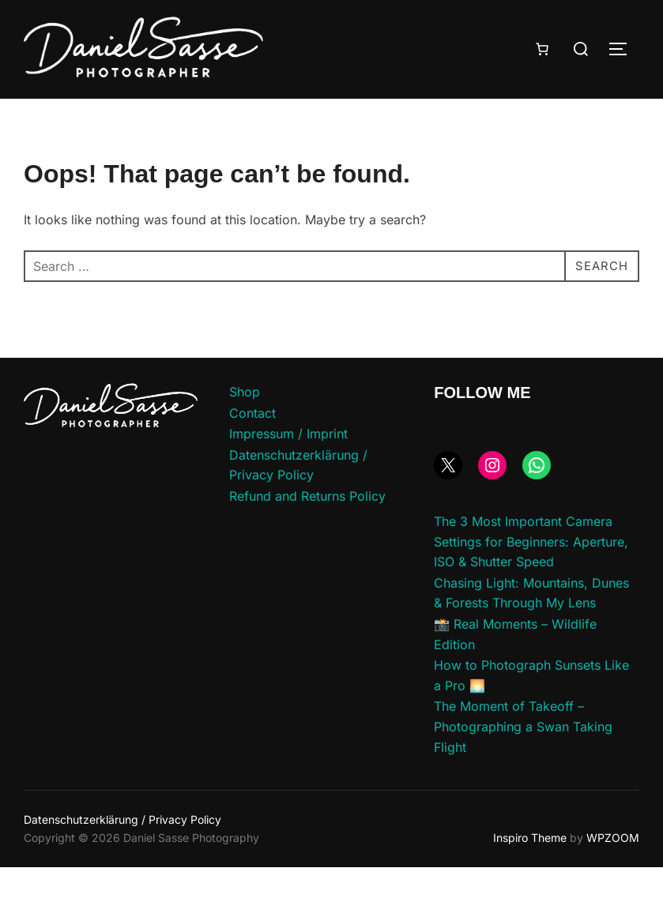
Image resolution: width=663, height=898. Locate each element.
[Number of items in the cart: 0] (542, 49)
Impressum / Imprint (288, 464)
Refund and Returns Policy (307, 527)
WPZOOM (612, 868)
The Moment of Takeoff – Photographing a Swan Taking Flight (523, 757)
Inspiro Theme (530, 868)
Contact (252, 443)
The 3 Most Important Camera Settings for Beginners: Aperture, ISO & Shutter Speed (531, 572)
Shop (244, 422)
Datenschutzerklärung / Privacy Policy (122, 850)
